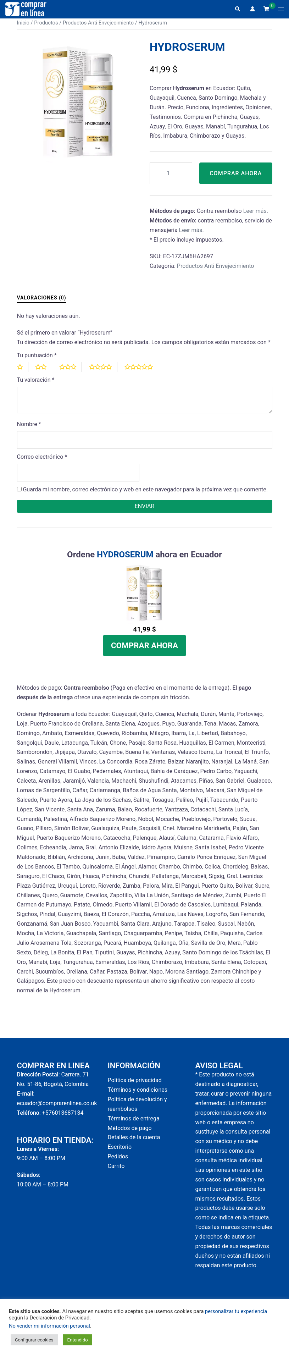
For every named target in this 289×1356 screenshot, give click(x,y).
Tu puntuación (37, 360)
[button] (237, 9)
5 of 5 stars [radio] (141, 371)
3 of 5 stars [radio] (70, 371)
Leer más (255, 215)
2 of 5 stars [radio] (43, 371)
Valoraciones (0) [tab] (41, 302)
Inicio (23, 23)
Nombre (29, 428)
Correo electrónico (42, 461)
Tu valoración (36, 384)
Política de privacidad (134, 1084)
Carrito (115, 1170)
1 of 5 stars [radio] (22, 371)
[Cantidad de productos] (171, 173)
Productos (46, 23)
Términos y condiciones (137, 1094)
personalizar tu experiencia (236, 1311)
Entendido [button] (77, 1340)
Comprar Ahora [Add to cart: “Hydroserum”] (144, 650)
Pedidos (117, 1161)
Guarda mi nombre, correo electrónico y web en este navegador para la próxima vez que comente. (145, 494)
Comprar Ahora (235, 175)
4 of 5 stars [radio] (103, 371)
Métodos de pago (129, 1132)
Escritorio (119, 1151)
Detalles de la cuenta (133, 1142)
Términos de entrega (133, 1123)
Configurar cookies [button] (34, 1340)
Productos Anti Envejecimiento (98, 23)
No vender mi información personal (49, 1326)
